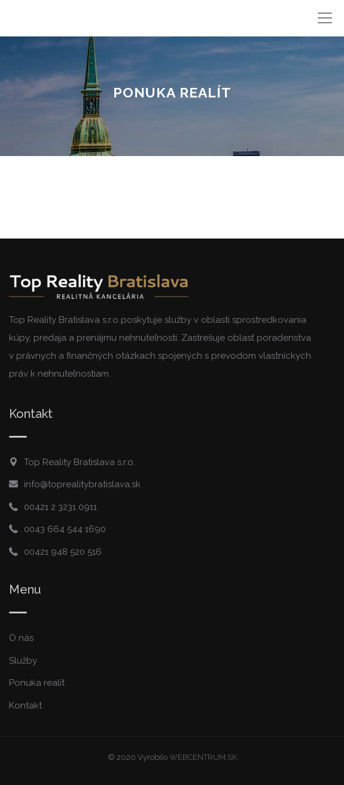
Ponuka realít (37, 682)
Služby (23, 660)
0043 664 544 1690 (65, 529)
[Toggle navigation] (324, 18)
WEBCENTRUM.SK (203, 757)
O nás (21, 638)
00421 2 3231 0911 (60, 507)
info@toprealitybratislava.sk (82, 484)
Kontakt (25, 705)
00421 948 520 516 (63, 551)
